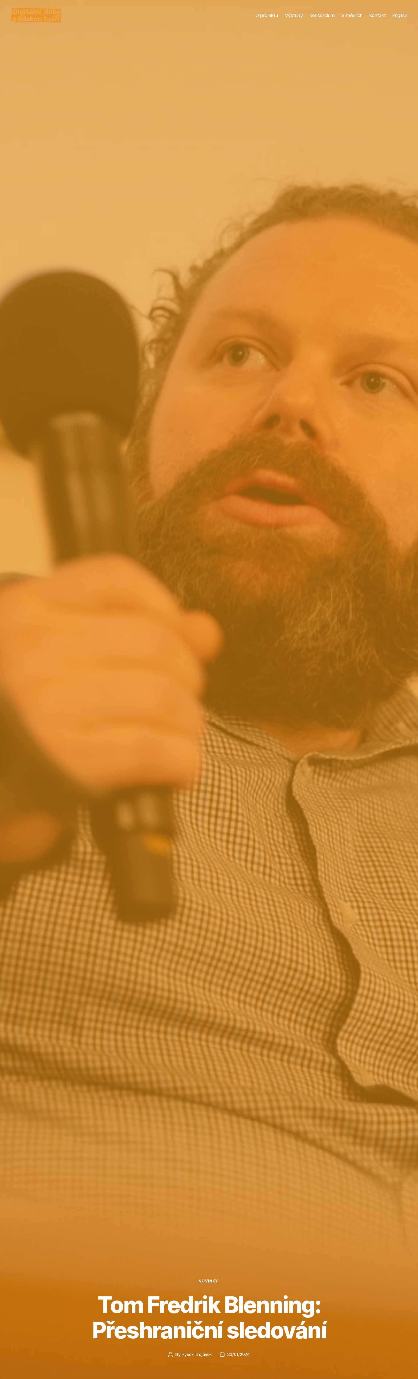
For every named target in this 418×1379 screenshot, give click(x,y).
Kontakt (377, 19)
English (399, 19)
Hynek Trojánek (195, 1354)
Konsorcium (322, 19)
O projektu (266, 19)
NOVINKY (209, 1281)
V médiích (352, 19)
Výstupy (294, 19)
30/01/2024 (239, 1354)
